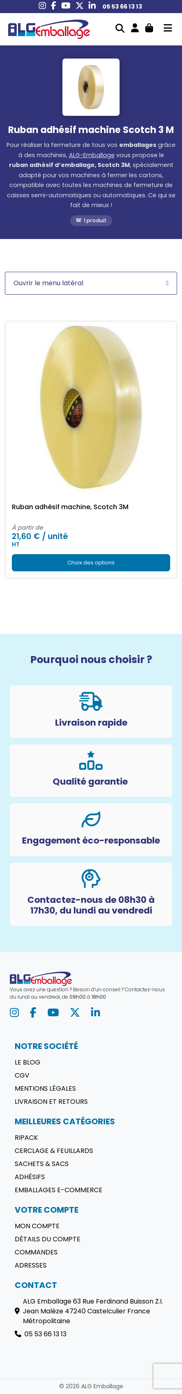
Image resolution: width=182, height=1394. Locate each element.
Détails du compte (47, 1239)
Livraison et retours (51, 1101)
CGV (22, 1075)
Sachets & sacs (42, 1163)
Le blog (27, 1062)
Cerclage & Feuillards (54, 1150)
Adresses (31, 1265)
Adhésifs (30, 1177)
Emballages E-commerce (58, 1190)
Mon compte (37, 1226)
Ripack (26, 1137)
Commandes (36, 1252)
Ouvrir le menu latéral (91, 283)
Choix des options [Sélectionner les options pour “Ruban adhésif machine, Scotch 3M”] (91, 562)
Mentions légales (45, 1088)
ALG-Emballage (92, 155)
